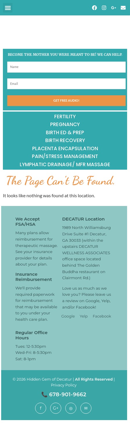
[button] (7, 7)
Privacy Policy (63, 385)
